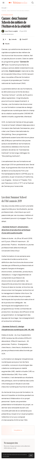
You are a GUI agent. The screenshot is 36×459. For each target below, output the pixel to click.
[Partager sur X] (4, 39)
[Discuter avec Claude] (6, 43)
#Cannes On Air (8, 14)
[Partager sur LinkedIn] (13, 39)
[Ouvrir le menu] (3, 3)
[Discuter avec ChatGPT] (24, 39)
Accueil (4, 8)
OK (31, 455)
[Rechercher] (32, 3)
